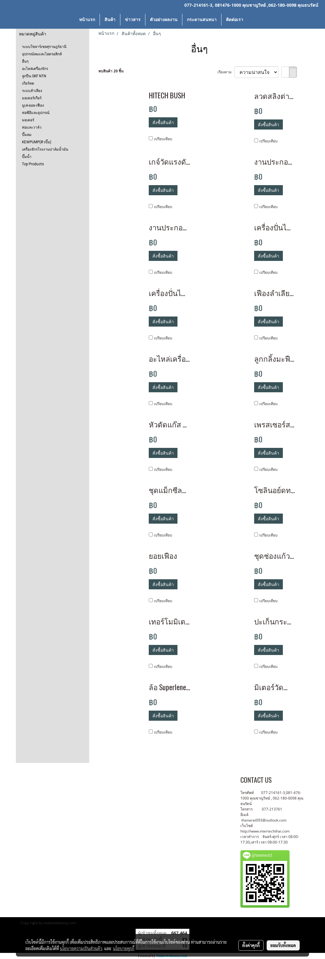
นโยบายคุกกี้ (123, 948)
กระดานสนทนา (202, 19)
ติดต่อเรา (234, 19)
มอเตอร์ (28, 120)
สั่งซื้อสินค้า (163, 122)
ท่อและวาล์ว (32, 127)
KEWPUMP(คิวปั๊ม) (36, 142)
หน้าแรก (87, 19)
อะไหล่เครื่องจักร (35, 69)
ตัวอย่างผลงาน (163, 19)
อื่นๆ (25, 61)
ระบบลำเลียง (32, 91)
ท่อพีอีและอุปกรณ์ (35, 113)
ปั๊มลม (26, 135)
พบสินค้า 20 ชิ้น (110, 71)
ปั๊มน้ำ (26, 157)
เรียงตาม (225, 72)
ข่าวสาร (133, 19)
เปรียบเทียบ (163, 138)
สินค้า (109, 19)
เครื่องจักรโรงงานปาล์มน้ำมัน (45, 149)
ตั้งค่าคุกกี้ (251, 945)
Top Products (33, 164)
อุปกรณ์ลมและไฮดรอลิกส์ (42, 54)
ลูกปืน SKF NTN (34, 76)
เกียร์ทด (28, 83)
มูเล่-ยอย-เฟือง (33, 105)
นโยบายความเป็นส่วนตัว (81, 948)
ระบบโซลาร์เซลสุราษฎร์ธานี (44, 47)
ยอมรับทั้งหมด (283, 945)
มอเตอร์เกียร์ (32, 98)
